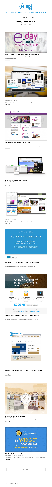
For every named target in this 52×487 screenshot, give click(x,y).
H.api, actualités (20, 56)
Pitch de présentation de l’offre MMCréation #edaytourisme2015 (22, 54)
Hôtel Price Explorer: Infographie (14, 453)
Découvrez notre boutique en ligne (14, 218)
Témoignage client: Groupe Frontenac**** (16, 416)
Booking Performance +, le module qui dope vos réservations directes (23, 370)
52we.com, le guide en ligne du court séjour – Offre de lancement (22, 315)
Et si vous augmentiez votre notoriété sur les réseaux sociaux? (21, 99)
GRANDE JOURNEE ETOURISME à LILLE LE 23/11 (17, 142)
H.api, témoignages (27, 56)
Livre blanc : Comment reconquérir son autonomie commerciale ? (22, 262)
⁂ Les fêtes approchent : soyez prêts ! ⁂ (16, 180)
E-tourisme (15, 56)
